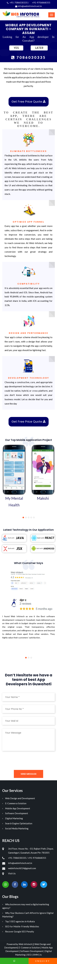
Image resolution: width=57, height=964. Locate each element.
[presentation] (24, 760)
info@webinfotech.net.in (28, 6)
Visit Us (12, 873)
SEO (29, 954)
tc (41, 954)
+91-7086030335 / (18, 2)
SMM (36, 954)
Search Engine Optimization (18, 823)
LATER (39, 48)
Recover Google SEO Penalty (19, 931)
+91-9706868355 (41, 2)
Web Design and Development (20, 798)
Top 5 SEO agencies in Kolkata (20, 921)
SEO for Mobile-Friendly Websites (22, 926)
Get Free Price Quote (28, 101)
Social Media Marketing (16, 828)
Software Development (16, 813)
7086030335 (28, 57)
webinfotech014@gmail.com (22, 868)
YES (16, 48)
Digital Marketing (14, 818)
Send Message (28, 773)
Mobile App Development (17, 808)
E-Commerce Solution (15, 803)
